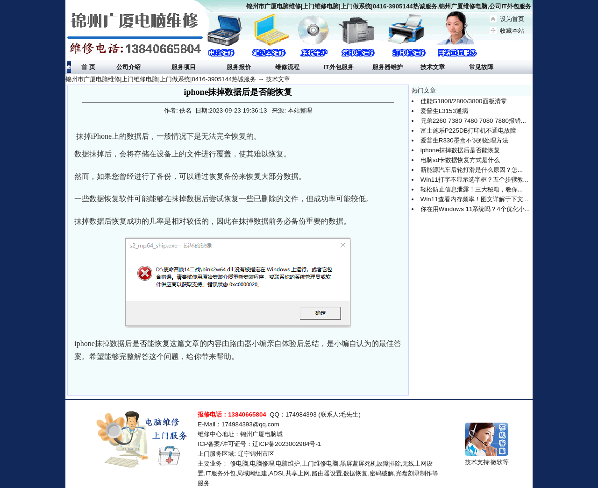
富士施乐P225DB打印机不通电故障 (468, 130)
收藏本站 (512, 30)
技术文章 (278, 79)
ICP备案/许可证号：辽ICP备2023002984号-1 (259, 443)
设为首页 (512, 18)
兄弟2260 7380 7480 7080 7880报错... (473, 120)
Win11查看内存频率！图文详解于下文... (474, 199)
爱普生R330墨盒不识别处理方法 (464, 140)
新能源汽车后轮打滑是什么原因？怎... (471, 169)
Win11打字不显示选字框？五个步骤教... (474, 179)
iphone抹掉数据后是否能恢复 (460, 150)
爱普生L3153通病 (444, 110)
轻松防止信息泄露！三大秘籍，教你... (471, 189)
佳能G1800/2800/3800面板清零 (463, 101)
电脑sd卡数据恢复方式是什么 (460, 159)
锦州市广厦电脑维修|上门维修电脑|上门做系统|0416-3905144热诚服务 (160, 79)
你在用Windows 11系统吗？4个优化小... (475, 208)
